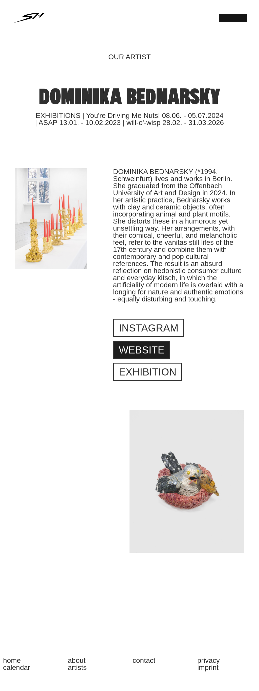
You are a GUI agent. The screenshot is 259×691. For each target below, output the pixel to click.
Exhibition (148, 374)
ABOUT (76, 663)
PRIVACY (208, 663)
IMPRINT (208, 670)
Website (142, 352)
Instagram (149, 330)
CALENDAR (16, 670)
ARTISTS (77, 670)
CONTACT (144, 663)
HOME (12, 663)
